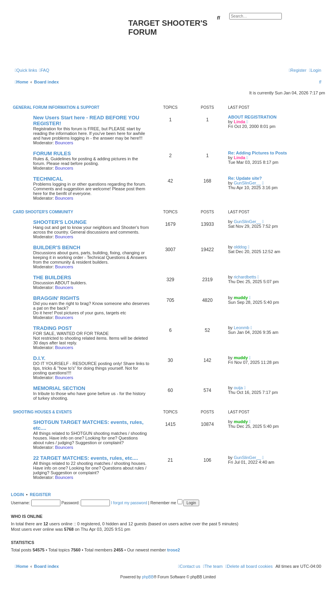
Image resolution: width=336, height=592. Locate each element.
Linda (239, 121)
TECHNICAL (48, 179)
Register (40, 494)
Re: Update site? (245, 178)
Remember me (166, 503)
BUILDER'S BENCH (56, 247)
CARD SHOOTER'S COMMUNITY (43, 212)
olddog (240, 247)
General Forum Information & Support (56, 107)
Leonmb (241, 327)
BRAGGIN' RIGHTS (56, 298)
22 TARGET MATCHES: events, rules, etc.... (85, 458)
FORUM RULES (52, 153)
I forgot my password (129, 503)
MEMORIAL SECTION (59, 388)
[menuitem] (44, 70)
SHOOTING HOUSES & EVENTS (42, 412)
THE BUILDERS (52, 277)
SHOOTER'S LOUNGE (60, 222)
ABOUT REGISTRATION (252, 117)
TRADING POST (52, 328)
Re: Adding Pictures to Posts (257, 153)
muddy (241, 297)
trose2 (173, 550)
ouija (238, 387)
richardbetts (245, 277)
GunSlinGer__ (247, 183)
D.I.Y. (39, 358)
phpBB (148, 577)
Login (17, 494)
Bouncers (64, 142)
